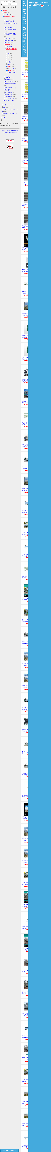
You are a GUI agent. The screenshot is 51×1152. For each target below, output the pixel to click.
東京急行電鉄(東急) (10, 29)
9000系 (9, 62)
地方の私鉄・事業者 (9, 100)
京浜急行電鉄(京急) (10, 34)
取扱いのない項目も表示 (8, 7)
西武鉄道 (7, 44)
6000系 (9, 59)
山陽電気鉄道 (8, 96)
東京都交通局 (8, 27)
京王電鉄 (7, 42)
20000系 (9, 64)
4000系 (9, 57)
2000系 (9, 55)
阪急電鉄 (7, 90)
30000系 (9, 66)
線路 (4, 107)
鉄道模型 (5, 10)
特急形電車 (9, 47)
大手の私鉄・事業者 (9, 16)
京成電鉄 (7, 79)
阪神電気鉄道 (8, 92)
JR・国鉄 (6, 14)
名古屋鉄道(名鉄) (9, 81)
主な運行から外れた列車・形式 (9, 130)
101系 (8, 53)
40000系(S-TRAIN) (12, 72)
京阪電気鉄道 (8, 87)
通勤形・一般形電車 (11, 49)
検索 (14, 1)
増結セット (11, 70)
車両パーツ (6, 105)
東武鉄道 (7, 77)
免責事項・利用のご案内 (10, 133)
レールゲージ (6, 120)
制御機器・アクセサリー (10, 113)
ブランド (5, 118)
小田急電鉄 (8, 38)
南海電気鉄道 (8, 94)
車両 (4, 12)
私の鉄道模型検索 (9, 1151)
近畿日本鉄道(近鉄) (10, 83)
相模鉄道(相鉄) (9, 40)
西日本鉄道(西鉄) (9, 98)
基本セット (11, 68)
